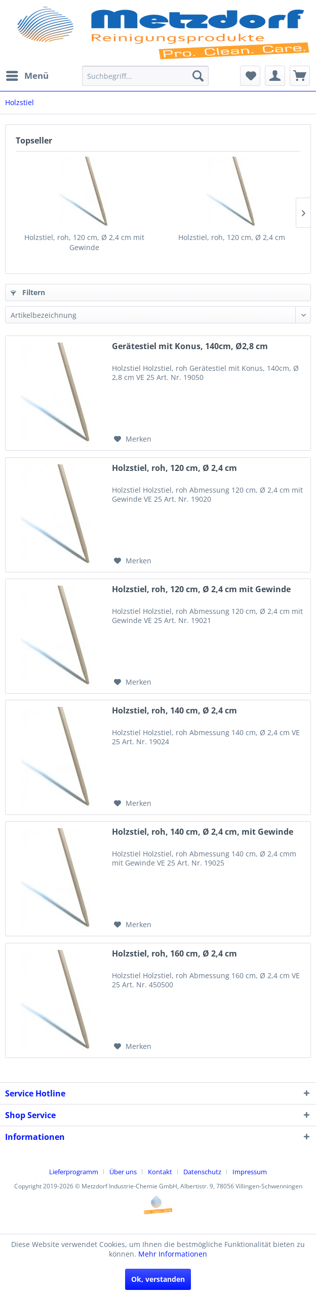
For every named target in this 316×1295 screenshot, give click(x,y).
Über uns (123, 1171)
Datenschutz (202, 1171)
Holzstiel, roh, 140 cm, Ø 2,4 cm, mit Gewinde (202, 832)
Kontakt (160, 1171)
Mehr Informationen (172, 1254)
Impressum (249, 1171)
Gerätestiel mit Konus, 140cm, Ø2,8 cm (190, 346)
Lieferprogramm (73, 1171)
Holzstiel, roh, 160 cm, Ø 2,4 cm (174, 953)
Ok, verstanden (158, 1279)
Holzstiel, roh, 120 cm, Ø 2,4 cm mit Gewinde (84, 242)
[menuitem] (27, 76)
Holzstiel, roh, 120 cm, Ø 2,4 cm (231, 237)
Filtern (28, 292)
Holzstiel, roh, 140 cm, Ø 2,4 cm (174, 710)
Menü (27, 74)
